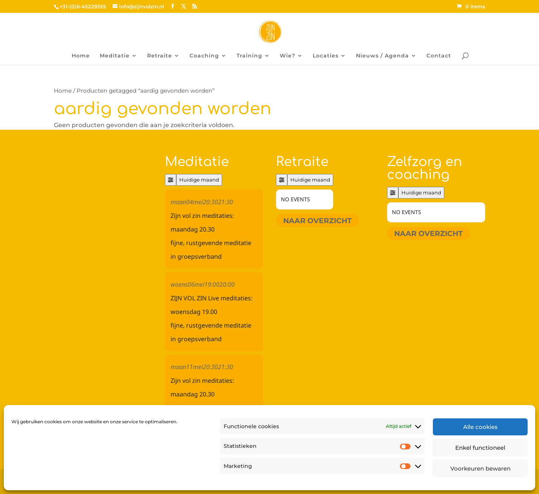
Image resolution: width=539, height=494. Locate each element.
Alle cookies (480, 426)
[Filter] (170, 180)
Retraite (159, 56)
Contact (438, 56)
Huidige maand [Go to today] (199, 180)
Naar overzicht (317, 220)
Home (81, 56)
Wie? (287, 56)
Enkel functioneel (480, 447)
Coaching (204, 56)
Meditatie (115, 56)
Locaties (325, 56)
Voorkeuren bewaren (480, 468)
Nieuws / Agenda (382, 56)
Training (249, 56)
